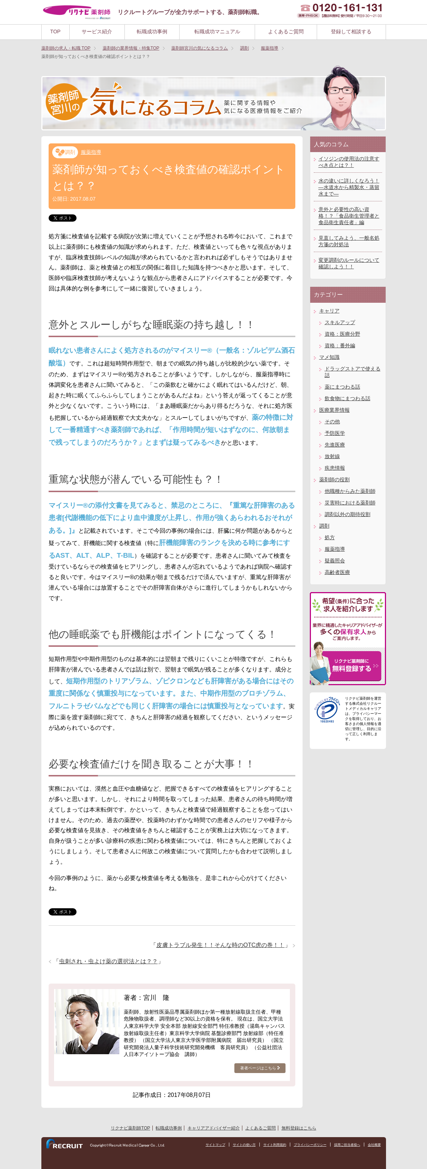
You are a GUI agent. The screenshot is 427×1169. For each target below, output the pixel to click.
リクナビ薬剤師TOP (130, 1128)
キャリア (329, 311)
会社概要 (373, 1145)
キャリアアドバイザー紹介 (214, 1128)
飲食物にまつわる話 (347, 398)
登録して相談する (351, 31)
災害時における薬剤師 (350, 503)
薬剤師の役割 (334, 479)
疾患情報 (335, 468)
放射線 (332, 456)
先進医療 (335, 445)
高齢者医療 (337, 572)
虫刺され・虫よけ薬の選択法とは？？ (108, 961)
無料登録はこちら (299, 1128)
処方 (330, 537)
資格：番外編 (340, 345)
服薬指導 (91, 152)
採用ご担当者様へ (344, 1145)
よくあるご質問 (286, 31)
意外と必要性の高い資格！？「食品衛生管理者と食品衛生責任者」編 (349, 215)
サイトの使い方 (232, 1145)
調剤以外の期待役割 (347, 514)
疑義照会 (335, 560)
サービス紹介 (97, 31)
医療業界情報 (334, 410)
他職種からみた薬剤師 (350, 491)
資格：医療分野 (342, 334)
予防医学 (335, 433)
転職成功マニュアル (217, 31)
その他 (332, 421)
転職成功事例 (152, 31)
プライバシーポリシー (304, 1145)
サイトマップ (201, 1145)
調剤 (70, 152)
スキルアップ (340, 322)
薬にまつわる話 (342, 387)
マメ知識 (329, 357)
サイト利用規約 (265, 1145)
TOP (55, 31)
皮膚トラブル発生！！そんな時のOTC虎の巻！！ (220, 945)
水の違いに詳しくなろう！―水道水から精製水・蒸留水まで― (349, 187)
